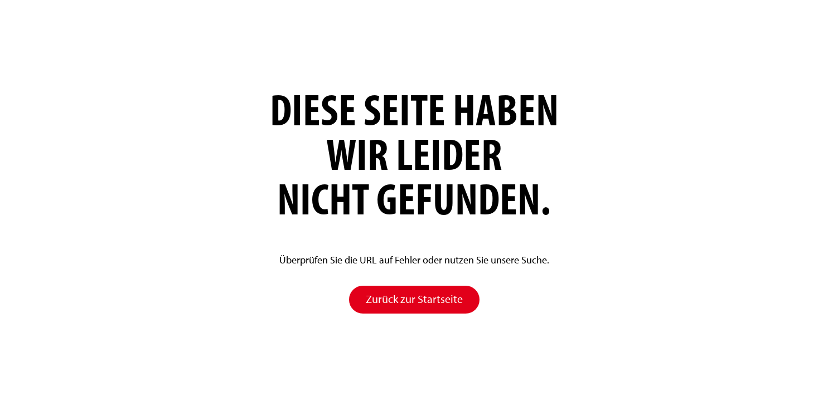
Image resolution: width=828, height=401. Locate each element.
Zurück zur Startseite (414, 299)
